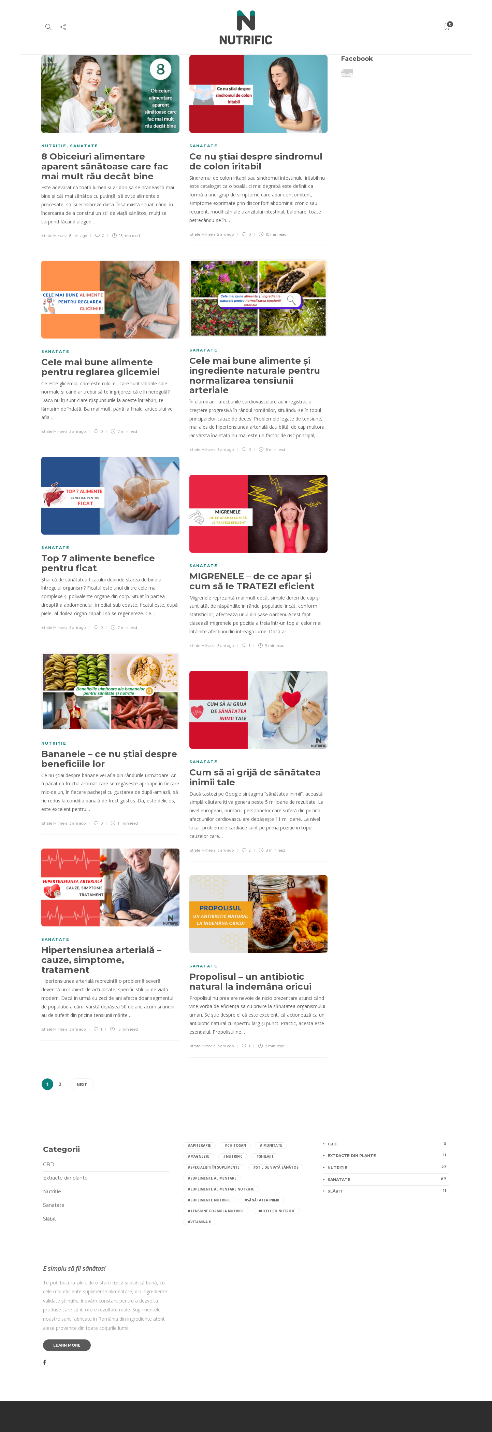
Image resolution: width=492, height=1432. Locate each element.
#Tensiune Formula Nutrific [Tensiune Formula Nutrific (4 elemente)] (216, 1211)
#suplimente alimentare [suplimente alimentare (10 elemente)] (212, 1178)
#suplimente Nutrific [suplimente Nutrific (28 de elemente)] (209, 1200)
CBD (48, 1164)
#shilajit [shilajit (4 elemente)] (265, 1156)
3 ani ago (225, 449)
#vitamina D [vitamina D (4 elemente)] (200, 1222)
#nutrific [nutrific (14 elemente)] (233, 1156)
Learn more (67, 1345)
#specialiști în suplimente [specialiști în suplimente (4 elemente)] (214, 1167)
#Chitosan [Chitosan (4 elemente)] (235, 1145)
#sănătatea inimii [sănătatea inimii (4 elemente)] (261, 1200)
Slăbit (49, 1219)
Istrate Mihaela (54, 235)
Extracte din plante (65, 1178)
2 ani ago (225, 234)
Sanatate (84, 145)
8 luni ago (78, 235)
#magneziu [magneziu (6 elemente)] (198, 1156)
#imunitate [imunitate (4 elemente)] (271, 1145)
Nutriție (54, 145)
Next (82, 1084)
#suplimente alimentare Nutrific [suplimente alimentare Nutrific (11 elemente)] (221, 1189)
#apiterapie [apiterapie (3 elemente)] (199, 1145)
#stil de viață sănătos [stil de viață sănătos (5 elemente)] (276, 1167)
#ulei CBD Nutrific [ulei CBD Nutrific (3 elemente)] (276, 1211)
